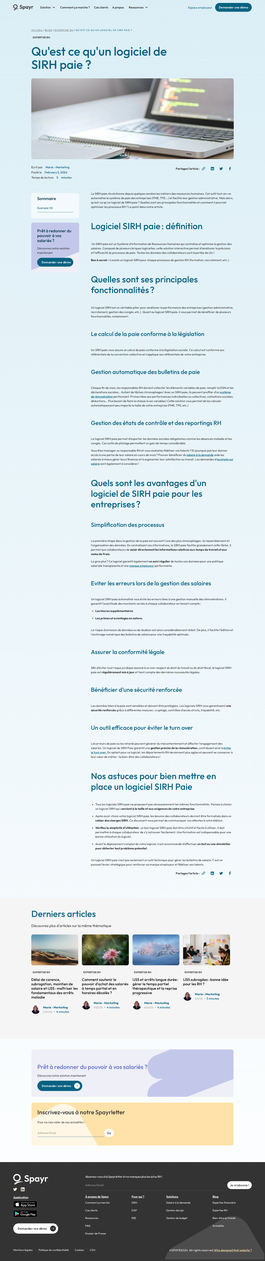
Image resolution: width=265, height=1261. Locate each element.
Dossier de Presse (95, 1233)
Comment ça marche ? (75, 7)
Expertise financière (224, 1202)
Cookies (79, 1250)
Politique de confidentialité (53, 1250)
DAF (134, 1210)
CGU (93, 1250)
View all (136, 924)
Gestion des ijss (175, 1210)
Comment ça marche (97, 1202)
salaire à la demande (200, 455)
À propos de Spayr (97, 1196)
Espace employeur (200, 7)
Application (20, 1197)
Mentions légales (23, 1250)
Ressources (91, 1218)
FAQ (87, 1225)
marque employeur (141, 566)
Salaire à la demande (178, 1202)
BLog (48, 30)
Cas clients (101, 7)
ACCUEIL (37, 30)
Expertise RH (64, 30)
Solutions (172, 1196)
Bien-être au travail (224, 1218)
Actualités (218, 1225)
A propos (118, 7)
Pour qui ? (138, 1196)
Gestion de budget (176, 1218)
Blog (215, 1196)
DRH (134, 1202)
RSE (134, 1218)
